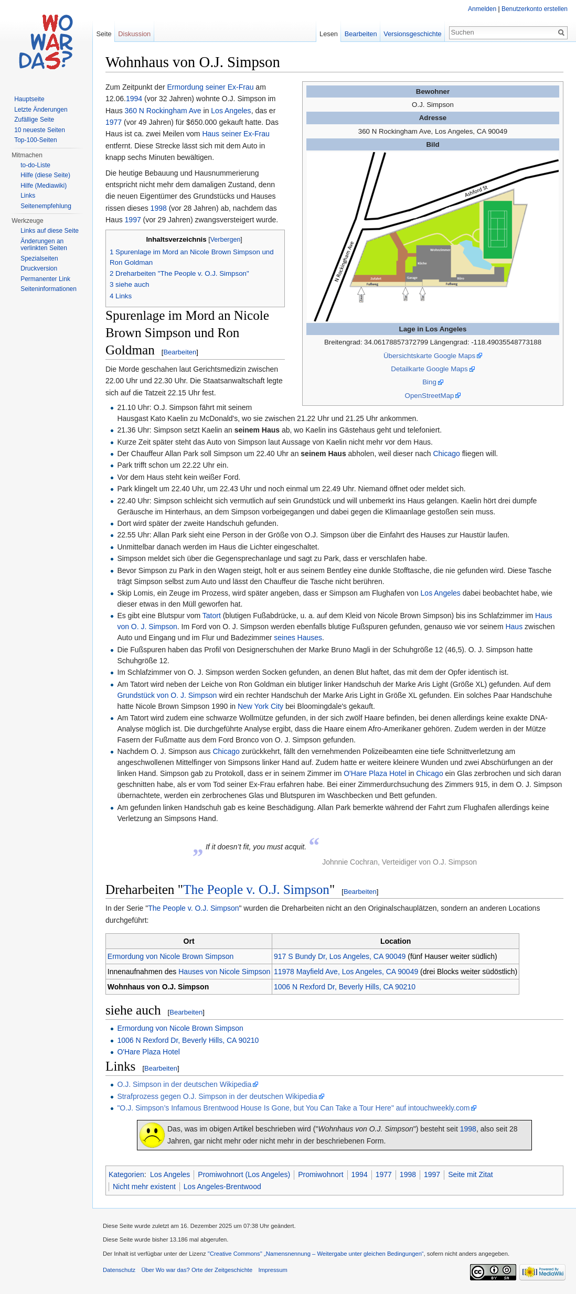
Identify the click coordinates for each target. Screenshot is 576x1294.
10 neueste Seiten (39, 130)
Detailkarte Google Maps (429, 369)
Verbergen (225, 239)
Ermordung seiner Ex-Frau (210, 87)
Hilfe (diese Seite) (45, 175)
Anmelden (482, 9)
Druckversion (38, 268)
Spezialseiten (39, 258)
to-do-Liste (35, 165)
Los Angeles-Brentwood (222, 1186)
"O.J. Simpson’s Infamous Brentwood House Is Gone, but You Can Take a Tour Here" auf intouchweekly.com (293, 1108)
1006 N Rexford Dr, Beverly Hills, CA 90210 (344, 987)
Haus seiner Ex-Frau (235, 134)
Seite (103, 34)
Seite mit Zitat (470, 1174)
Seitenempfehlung (45, 206)
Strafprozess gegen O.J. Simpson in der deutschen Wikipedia (217, 1096)
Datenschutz (119, 1270)
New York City (260, 706)
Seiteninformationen (48, 289)
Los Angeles (231, 110)
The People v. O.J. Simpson (256, 889)
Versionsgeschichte (412, 34)
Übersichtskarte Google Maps (429, 356)
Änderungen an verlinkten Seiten (43, 245)
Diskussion (134, 34)
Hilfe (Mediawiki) (43, 185)
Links (27, 195)
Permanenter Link (45, 279)
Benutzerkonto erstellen (535, 9)
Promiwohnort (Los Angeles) (244, 1174)
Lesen (328, 34)
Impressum (272, 1270)
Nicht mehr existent (144, 1186)
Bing (429, 382)
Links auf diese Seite (49, 230)
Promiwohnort (320, 1174)
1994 (134, 98)
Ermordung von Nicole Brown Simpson (170, 956)
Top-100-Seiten (35, 140)
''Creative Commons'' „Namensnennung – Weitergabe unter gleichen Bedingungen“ (316, 1253)
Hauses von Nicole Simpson (224, 971)
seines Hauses (298, 637)
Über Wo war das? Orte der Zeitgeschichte (196, 1270)
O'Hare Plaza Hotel (375, 773)
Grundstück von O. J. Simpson (167, 695)
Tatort (211, 615)
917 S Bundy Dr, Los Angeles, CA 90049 (340, 956)
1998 (159, 208)
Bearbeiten (179, 352)
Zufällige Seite (34, 119)
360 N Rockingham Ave (163, 110)
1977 (113, 122)
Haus (513, 626)
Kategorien (126, 1174)
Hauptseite (29, 99)
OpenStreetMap (429, 396)
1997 (133, 219)
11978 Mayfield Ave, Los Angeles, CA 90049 (346, 971)
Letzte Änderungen (40, 109)
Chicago (446, 453)
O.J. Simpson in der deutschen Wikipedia (184, 1084)
